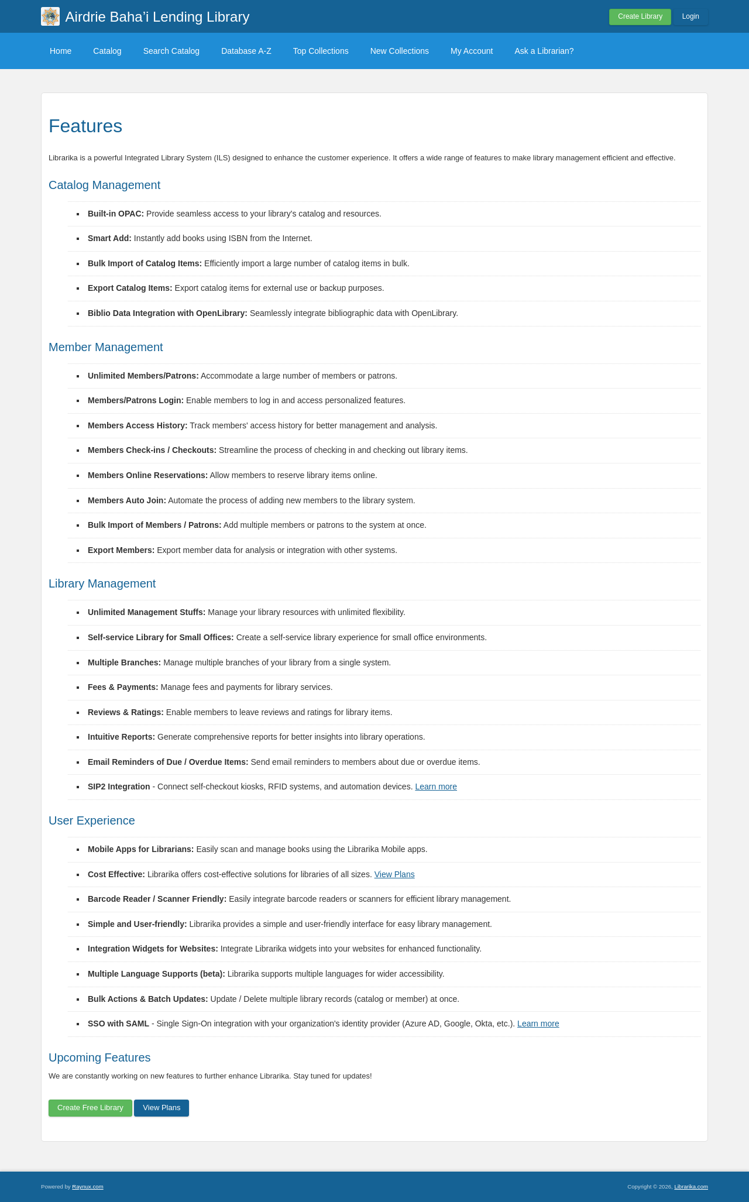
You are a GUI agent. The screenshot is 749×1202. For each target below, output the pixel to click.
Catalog (107, 51)
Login (690, 16)
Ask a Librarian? (543, 51)
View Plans (394, 874)
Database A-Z (246, 51)
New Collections (399, 51)
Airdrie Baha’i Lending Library (158, 17)
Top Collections (321, 51)
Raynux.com (87, 1186)
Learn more (436, 786)
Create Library (640, 16)
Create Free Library (90, 1107)
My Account (472, 51)
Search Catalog (171, 51)
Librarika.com (691, 1186)
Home (60, 51)
